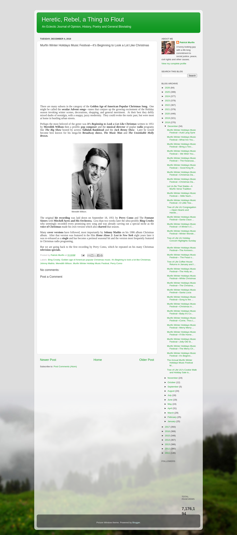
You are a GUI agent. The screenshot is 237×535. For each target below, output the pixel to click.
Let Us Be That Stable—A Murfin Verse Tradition (180, 187)
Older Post (146, 359)
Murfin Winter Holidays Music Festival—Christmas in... (181, 305)
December (173, 126)
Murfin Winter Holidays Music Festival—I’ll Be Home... (181, 333)
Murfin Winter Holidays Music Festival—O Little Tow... (181, 201)
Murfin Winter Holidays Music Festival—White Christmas (181, 277)
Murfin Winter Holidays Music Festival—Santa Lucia (181, 291)
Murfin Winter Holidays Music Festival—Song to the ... (181, 298)
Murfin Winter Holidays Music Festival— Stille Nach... (181, 194)
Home (98, 359)
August (171, 391)
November (173, 378)
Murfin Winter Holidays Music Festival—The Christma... (181, 284)
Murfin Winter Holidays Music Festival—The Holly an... (181, 270)
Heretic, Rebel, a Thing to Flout (83, 19)
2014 (168, 440)
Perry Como (116, 263)
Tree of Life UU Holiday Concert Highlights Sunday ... (181, 241)
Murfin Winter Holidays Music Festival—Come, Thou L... (181, 319)
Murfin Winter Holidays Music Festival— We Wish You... (181, 152)
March (171, 413)
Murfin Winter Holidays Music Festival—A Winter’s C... (181, 225)
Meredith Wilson (64, 263)
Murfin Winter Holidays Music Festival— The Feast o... (181, 256)
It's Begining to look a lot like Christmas (131, 259)
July (170, 395)
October (172, 382)
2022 (168, 105)
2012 (168, 448)
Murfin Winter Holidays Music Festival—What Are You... (181, 138)
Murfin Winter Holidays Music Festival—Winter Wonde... (181, 232)
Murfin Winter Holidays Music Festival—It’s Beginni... (181, 354)
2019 (168, 118)
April (170, 408)
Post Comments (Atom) (65, 366)
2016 (168, 431)
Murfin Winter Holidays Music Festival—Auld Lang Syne (181, 131)
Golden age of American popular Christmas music (85, 259)
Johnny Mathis (47, 263)
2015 (168, 435)
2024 (168, 96)
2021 (168, 109)
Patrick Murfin (187, 42)
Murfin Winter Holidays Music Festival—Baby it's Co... (181, 312)
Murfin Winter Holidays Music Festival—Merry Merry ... (181, 326)
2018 (168, 122)
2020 (168, 113)
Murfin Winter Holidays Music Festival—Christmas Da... (181, 173)
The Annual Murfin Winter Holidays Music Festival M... (180, 363)
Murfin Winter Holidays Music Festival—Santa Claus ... (181, 218)
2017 (168, 427)
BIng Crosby (54, 259)
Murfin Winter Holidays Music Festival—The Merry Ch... (181, 347)
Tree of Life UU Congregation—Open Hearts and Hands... (181, 210)
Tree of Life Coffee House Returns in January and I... (181, 263)
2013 (168, 444)
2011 (168, 453)
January (172, 421)
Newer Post (48, 359)
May (170, 404)
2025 (168, 92)
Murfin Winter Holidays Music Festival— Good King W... (181, 166)
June (170, 399)
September (173, 386)
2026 (168, 87)
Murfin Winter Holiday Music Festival (91, 263)
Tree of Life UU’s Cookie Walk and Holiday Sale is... (182, 371)
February (172, 417)
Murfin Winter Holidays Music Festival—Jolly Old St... (181, 340)
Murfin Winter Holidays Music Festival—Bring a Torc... (181, 145)
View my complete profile (173, 63)
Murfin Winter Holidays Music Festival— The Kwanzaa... (181, 159)
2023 (168, 100)
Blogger (136, 522)
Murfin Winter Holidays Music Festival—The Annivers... (181, 249)
